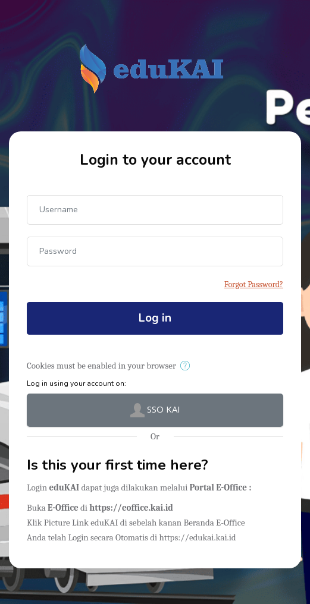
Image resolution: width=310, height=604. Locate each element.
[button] (187, 366)
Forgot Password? (253, 284)
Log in (155, 318)
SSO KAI (155, 410)
